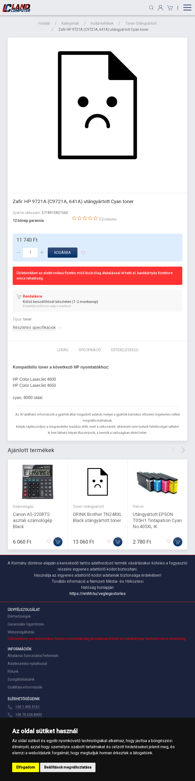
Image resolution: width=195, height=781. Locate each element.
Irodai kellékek (102, 23)
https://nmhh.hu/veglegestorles (98, 593)
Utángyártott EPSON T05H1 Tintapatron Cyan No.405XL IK (157, 520)
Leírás (63, 350)
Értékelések (124, 350)
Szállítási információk (25, 687)
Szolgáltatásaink (21, 679)
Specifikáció (90, 350)
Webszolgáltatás (21, 632)
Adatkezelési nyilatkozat (27, 664)
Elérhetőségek (19, 616)
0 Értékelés (108, 219)
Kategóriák (70, 23)
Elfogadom (25, 767)
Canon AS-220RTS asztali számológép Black (32, 520)
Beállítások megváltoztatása (67, 767)
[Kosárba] (57, 541)
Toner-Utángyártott (141, 23)
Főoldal (44, 23)
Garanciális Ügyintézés (26, 624)
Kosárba (62, 253)
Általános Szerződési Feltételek (33, 656)
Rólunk (13, 671)
